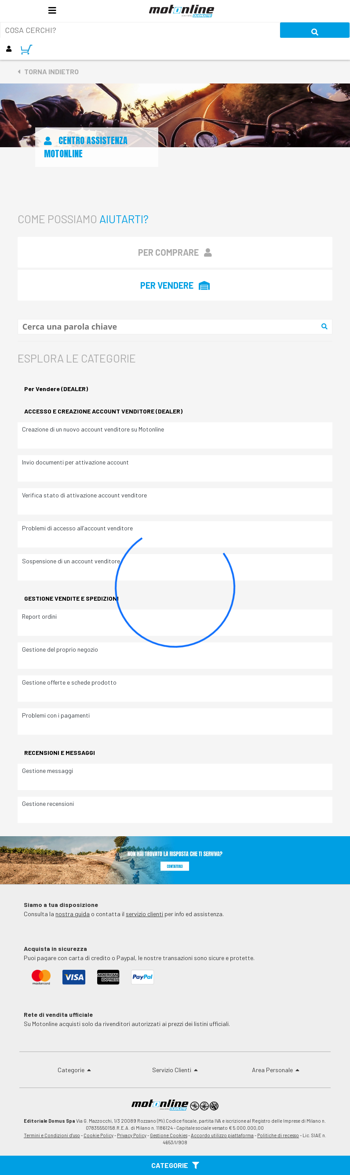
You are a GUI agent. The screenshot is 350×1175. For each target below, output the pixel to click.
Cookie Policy (98, 1135)
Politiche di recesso (278, 1135)
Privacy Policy (131, 1135)
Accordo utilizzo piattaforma (222, 1135)
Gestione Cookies (168, 1135)
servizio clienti (144, 914)
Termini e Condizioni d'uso (52, 1135)
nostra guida (72, 914)
